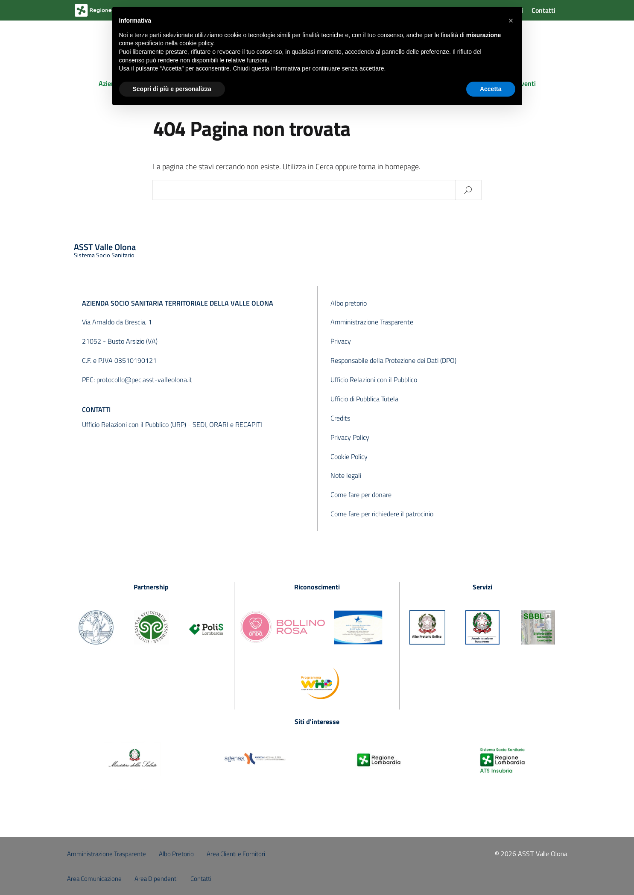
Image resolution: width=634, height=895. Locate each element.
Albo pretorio (348, 303)
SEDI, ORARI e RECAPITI (227, 424)
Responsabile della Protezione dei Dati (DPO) (393, 360)
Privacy (340, 341)
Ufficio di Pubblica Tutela (364, 399)
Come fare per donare (361, 494)
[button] (511, 20)
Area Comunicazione (94, 878)
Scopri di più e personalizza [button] (172, 88)
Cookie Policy (349, 456)
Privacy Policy (349, 437)
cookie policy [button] (196, 43)
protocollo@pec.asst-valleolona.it (144, 379)
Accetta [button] (491, 88)
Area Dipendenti (156, 878)
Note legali (345, 475)
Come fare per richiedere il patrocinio (381, 514)
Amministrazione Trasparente (371, 322)
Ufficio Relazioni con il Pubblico (373, 379)
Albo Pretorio (176, 854)
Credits (340, 418)
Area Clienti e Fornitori (236, 854)
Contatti (543, 10)
